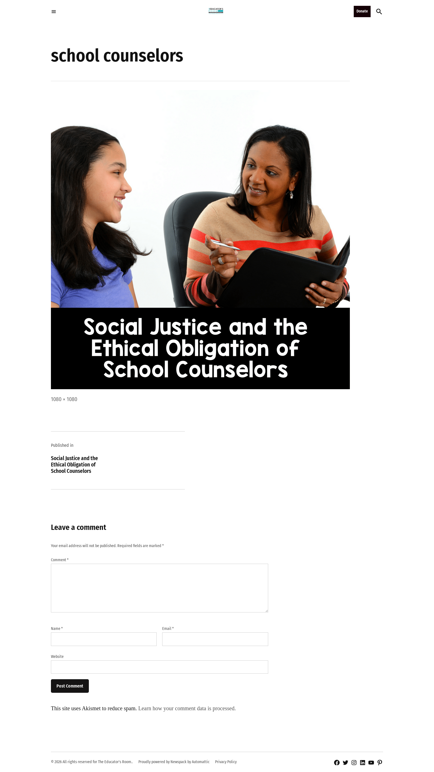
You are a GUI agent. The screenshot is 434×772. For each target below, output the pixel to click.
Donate (362, 11)
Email (168, 628)
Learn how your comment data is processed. (187, 708)
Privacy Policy (226, 762)
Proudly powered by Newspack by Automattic (174, 762)
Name (57, 628)
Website (57, 656)
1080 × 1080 (64, 399)
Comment (60, 560)
